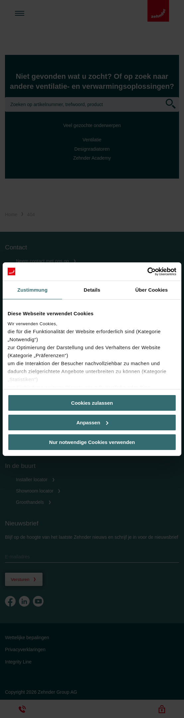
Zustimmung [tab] (32, 290)
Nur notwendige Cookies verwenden (92, 442)
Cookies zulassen (92, 403)
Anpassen (92, 422)
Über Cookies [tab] (151, 290)
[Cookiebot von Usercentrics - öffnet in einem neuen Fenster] (147, 271)
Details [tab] (92, 290)
